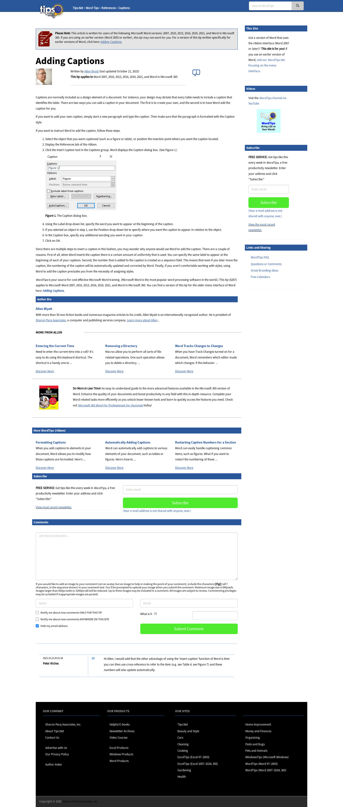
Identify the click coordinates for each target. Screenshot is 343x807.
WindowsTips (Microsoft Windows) (267, 757)
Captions (124, 8)
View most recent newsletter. (54, 507)
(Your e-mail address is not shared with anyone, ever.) (157, 511)
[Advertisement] (269, 366)
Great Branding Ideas (264, 270)
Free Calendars (260, 277)
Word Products (119, 761)
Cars (180, 738)
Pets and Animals (256, 751)
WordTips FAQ (260, 257)
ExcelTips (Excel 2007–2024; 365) (197, 764)
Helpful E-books (120, 724)
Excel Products (119, 748)
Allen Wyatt (91, 71)
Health (181, 777)
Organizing (252, 738)
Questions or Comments (266, 264)
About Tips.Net (54, 731)
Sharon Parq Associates (51, 320)
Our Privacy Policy (57, 754)
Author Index (53, 764)
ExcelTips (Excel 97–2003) (193, 757)
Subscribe (180, 502)
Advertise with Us (56, 748)
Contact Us (52, 738)
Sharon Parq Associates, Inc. (63, 724)
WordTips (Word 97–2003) (261, 764)
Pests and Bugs (255, 744)
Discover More (45, 371)
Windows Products (121, 754)
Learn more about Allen (142, 320)
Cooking (182, 751)
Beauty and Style (188, 731)
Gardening (184, 770)
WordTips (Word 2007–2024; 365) (265, 770)
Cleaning (183, 744)
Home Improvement (258, 724)
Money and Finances (258, 731)
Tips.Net (78, 8)
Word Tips (92, 8)
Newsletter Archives (122, 731)
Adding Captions (111, 42)
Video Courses (118, 738)
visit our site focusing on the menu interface (266, 65)
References (108, 8)
